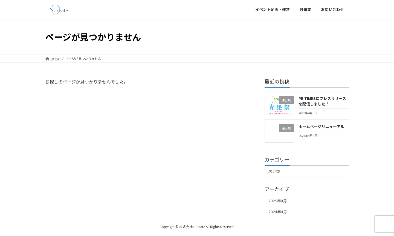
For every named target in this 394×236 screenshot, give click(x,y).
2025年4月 (277, 200)
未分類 (274, 171)
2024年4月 (277, 211)
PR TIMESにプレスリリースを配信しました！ (322, 101)
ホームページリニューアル (321, 126)
